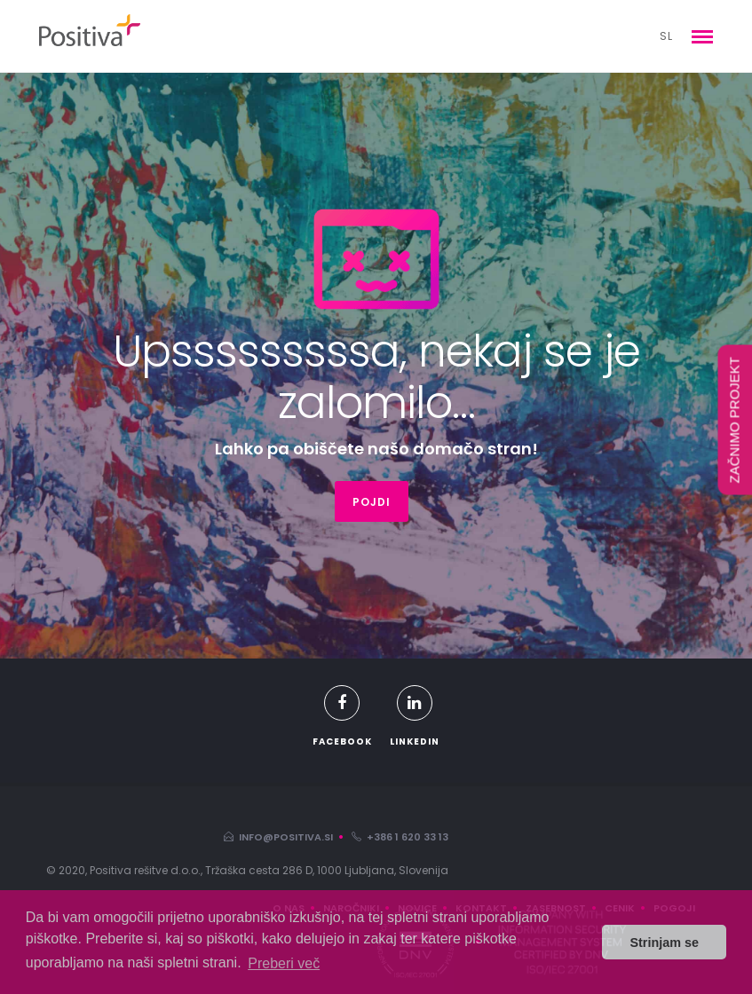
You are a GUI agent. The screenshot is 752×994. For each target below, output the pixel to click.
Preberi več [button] (284, 963)
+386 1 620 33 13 (400, 837)
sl (666, 35)
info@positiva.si (278, 837)
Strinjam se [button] (664, 942)
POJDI (371, 501)
